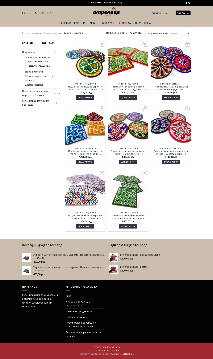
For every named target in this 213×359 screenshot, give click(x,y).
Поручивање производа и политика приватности (81, 324)
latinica (166, 13)
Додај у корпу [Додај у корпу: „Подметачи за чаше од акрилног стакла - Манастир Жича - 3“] (85, 226)
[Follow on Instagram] (189, 3)
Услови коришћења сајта (106, 346)
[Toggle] (59, 52)
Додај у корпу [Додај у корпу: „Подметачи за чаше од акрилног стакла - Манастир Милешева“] (128, 226)
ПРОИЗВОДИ (80, 22)
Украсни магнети (34, 71)
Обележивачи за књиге (37, 76)
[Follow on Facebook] (186, 3)
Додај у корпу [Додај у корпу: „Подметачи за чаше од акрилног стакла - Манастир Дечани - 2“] (85, 162)
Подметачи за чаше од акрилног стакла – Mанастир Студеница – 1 (85, 88)
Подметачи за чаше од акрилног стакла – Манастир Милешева (128, 217)
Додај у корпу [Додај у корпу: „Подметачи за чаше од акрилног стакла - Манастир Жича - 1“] (128, 162)
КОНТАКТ (148, 22)
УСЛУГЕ (93, 22)
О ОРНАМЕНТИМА (124, 22)
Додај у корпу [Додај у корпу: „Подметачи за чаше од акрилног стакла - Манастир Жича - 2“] (171, 162)
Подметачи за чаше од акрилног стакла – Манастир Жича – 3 (85, 217)
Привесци (30, 80)
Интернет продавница (79, 311)
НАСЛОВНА (66, 22)
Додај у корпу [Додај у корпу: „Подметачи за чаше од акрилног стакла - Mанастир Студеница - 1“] (85, 97)
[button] (183, 13)
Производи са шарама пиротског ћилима (35, 93)
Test (68, 295)
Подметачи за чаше (53, 33)
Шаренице (37, 33)
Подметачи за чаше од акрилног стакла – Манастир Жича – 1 (128, 152)
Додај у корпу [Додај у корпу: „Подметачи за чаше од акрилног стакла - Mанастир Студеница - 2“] (128, 97)
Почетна (26, 33)
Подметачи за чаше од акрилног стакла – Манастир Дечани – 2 (85, 152)
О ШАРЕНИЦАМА (107, 22)
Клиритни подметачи (39, 65)
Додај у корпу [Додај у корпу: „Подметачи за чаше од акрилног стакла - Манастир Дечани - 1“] (171, 97)
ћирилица (156, 13)
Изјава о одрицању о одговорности (78, 303)
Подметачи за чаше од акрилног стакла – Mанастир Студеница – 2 (128, 88)
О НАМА (138, 22)
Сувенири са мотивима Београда (35, 102)
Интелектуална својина (106, 350)
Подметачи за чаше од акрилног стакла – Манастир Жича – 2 (171, 152)
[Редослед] (168, 33)
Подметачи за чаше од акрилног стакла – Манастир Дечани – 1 (171, 88)
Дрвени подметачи (38, 61)
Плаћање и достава (77, 317)
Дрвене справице (34, 84)
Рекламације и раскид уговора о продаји (84, 334)
